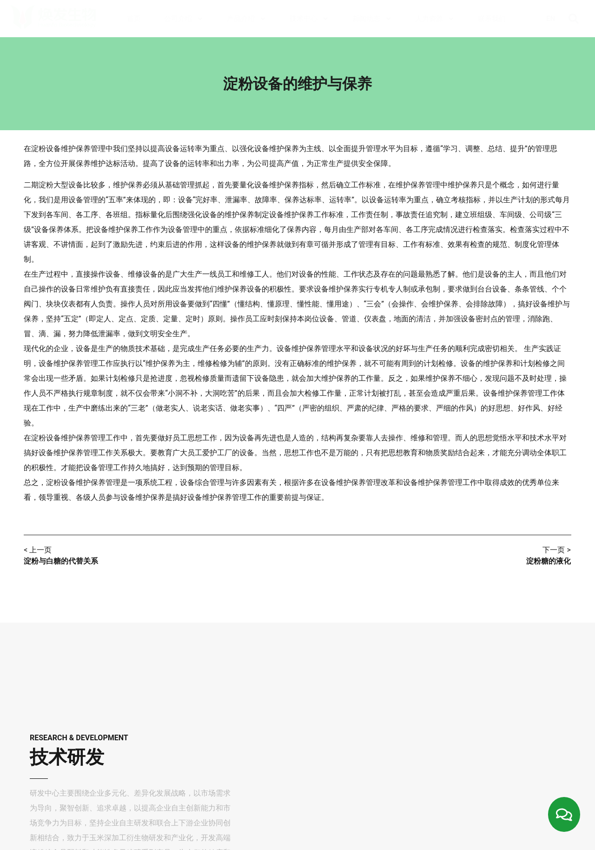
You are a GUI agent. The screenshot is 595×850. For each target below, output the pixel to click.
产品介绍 (246, 19)
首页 (134, 18)
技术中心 (309, 19)
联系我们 (492, 18)
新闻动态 (372, 19)
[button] (573, 18)
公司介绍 (184, 19)
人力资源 (435, 19)
